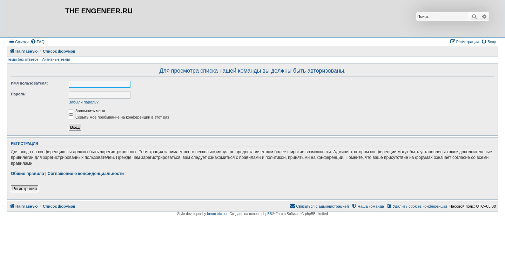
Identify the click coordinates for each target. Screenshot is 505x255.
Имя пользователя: (29, 83)
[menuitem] (38, 42)
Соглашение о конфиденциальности (86, 173)
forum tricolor (217, 214)
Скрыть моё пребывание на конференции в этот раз (119, 117)
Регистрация (24, 188)
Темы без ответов (23, 59)
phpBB (267, 214)
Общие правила (27, 173)
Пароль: (19, 94)
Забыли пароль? (84, 102)
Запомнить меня (87, 111)
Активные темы (56, 59)
